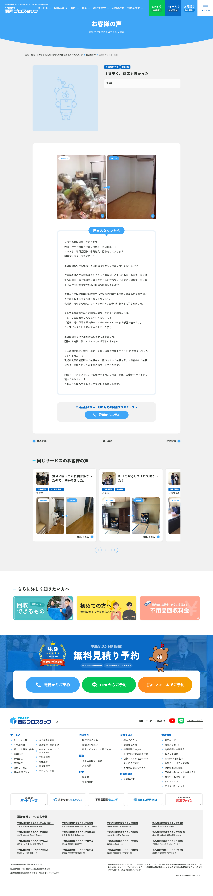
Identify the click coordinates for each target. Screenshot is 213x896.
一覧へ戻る (106, 441)
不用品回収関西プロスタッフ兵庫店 (77, 823)
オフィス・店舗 (46, 770)
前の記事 (39, 441)
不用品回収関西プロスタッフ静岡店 (122, 849)
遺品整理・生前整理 (49, 744)
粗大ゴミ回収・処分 (24, 749)
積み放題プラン (21, 772)
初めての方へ (130, 740)
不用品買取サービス (92, 760)
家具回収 (18, 753)
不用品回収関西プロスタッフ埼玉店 (32, 840)
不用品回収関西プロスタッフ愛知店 (77, 849)
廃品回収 (18, 763)
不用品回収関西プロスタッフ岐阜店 (167, 849)
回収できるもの (90, 740)
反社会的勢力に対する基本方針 (180, 772)
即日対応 (125, 67)
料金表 (85, 777)
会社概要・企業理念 (175, 749)
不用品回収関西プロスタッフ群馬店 (122, 840)
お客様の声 (91, 55)
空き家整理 (44, 766)
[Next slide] (115, 550)
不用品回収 (19, 744)
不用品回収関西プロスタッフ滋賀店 (32, 831)
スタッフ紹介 (171, 753)
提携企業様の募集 (174, 767)
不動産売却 (44, 757)
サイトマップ (171, 781)
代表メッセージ (172, 744)
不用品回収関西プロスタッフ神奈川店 (168, 831)
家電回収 (18, 758)
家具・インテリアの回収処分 (96, 749)
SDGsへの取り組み (174, 758)
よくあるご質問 (131, 763)
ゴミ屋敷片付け (112, 67)
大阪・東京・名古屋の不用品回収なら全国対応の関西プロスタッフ (54, 55)
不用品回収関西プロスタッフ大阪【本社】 (35, 823)
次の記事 (173, 441)
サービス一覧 (20, 740)
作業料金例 (87, 781)
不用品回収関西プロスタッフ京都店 (122, 823)
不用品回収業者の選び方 (136, 753)
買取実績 (86, 765)
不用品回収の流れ (132, 749)
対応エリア (170, 740)
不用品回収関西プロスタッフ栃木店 (77, 840)
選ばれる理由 (130, 744)
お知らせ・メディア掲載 (177, 763)
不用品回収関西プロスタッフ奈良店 (167, 823)
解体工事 (43, 761)
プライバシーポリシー (176, 786)
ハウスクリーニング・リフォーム (50, 751)
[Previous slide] (98, 550)
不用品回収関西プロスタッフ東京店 (122, 831)
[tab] (105, 550)
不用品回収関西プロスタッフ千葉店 (167, 840)
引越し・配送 (20, 767)
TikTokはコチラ (195, 720)
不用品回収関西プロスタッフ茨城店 (32, 849)
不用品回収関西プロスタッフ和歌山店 (78, 831)
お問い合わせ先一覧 (175, 776)
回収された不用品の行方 (136, 758)
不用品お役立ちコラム (135, 767)
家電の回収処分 (90, 744)
